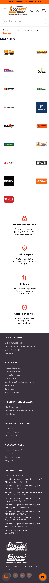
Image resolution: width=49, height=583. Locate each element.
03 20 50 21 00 (21, 476)
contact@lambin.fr (13, 533)
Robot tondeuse (12, 375)
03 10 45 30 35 (20, 526)
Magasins (9, 353)
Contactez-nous (12, 350)
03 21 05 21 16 (23, 507)
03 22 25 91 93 (20, 482)
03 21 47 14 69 (20, 501)
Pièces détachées (13, 368)
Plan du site (10, 414)
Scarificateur (10, 378)
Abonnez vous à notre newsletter (20, 346)
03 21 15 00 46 (19, 495)
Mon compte (11, 435)
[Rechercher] (24, 21)
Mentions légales (13, 407)
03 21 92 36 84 (20, 514)
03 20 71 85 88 (19, 520)
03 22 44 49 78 (20, 488)
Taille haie (9, 385)
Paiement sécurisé (13, 432)
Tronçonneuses (12, 392)
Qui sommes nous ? (14, 343)
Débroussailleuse (12, 371)
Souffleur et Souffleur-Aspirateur (19, 382)
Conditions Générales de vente (19, 410)
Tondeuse (9, 389)
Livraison (9, 428)
